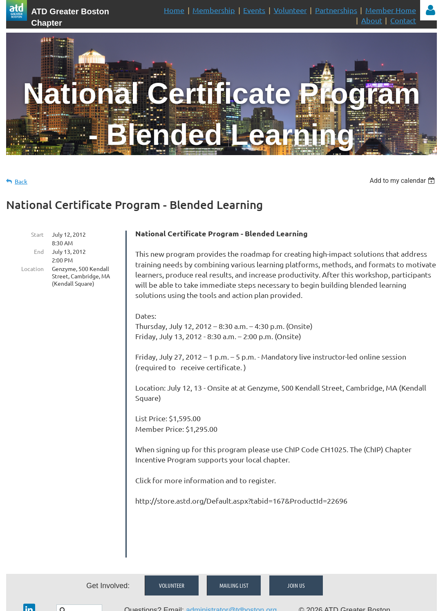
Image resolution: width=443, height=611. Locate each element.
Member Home (390, 10)
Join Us (296, 556)
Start (37, 234)
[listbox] (403, 181)
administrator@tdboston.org (231, 581)
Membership (213, 10)
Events (254, 10)
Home (174, 10)
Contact (403, 20)
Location (32, 268)
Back (21, 181)
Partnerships (336, 10)
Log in (430, 10)
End (39, 251)
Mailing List (233, 556)
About (371, 20)
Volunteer (290, 10)
